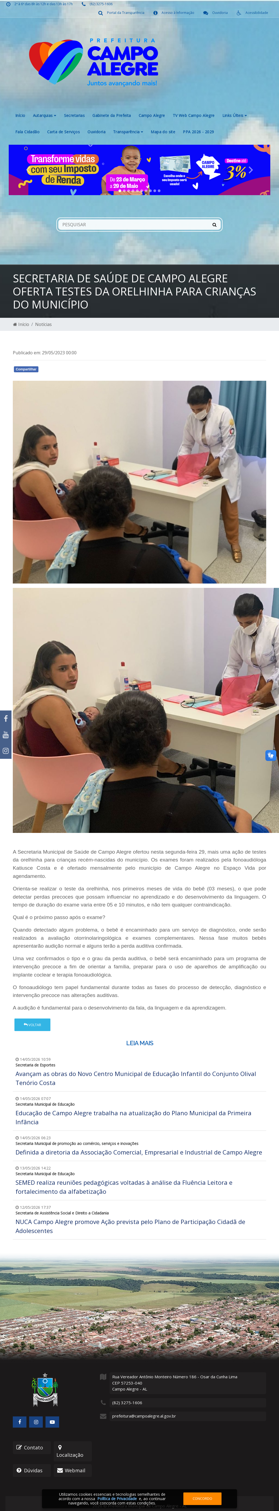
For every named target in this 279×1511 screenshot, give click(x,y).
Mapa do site (163, 131)
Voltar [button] (32, 1024)
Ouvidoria (96, 131)
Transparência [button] (128, 131)
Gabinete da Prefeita (111, 115)
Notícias (43, 324)
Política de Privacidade (117, 1498)
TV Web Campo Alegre (194, 115)
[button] (28, 170)
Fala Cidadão (27, 131)
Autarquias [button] (44, 115)
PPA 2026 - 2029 (198, 131)
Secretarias (74, 115)
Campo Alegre (152, 115)
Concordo (202, 1498)
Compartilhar (26, 369)
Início (20, 115)
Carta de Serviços (63, 131)
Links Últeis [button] (234, 115)
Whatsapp (75, 370)
